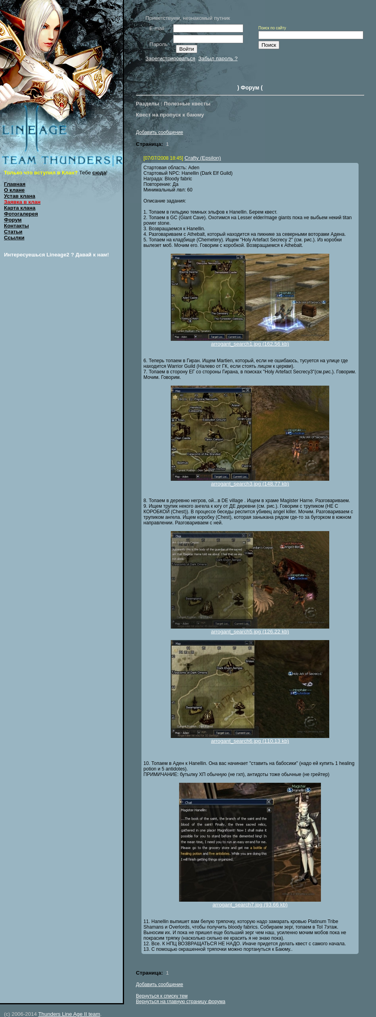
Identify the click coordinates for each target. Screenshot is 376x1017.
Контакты (16, 226)
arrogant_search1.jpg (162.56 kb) (250, 344)
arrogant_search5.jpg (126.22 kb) (250, 632)
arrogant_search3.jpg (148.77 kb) (250, 484)
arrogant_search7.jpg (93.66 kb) (250, 905)
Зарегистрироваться (170, 58)
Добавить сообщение (159, 132)
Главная (14, 184)
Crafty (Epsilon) (203, 158)
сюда (99, 173)
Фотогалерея (21, 214)
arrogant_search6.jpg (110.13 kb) (250, 741)
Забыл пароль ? (217, 58)
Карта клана (20, 208)
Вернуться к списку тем (161, 996)
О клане (14, 190)
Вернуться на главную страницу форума (180, 1001)
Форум (13, 220)
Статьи (13, 232)
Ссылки (14, 238)
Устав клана (19, 196)
